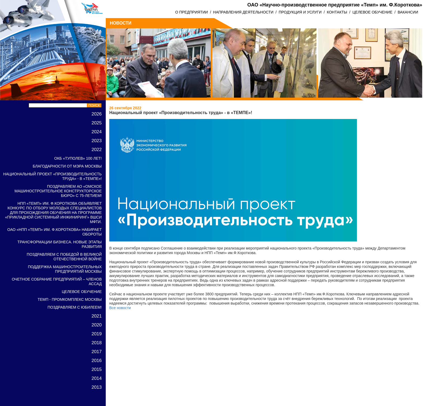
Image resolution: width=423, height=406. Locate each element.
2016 (96, 360)
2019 (96, 333)
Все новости (120, 308)
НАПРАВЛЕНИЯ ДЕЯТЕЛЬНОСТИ (243, 12)
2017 (96, 351)
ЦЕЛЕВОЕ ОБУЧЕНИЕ (372, 12)
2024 (96, 131)
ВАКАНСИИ (408, 12)
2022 (96, 149)
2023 (96, 140)
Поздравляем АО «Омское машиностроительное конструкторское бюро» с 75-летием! (58, 191)
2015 (96, 369)
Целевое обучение (82, 291)
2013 (96, 387)
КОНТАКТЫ (337, 12)
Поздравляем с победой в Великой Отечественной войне (64, 256)
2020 (96, 324)
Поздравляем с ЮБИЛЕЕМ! (74, 307)
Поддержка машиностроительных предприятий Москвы (65, 269)
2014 (96, 378)
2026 (96, 114)
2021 (96, 316)
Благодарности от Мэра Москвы (67, 166)
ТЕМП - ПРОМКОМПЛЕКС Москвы (70, 299)
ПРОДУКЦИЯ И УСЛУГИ (300, 12)
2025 (96, 122)
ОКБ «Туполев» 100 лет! (78, 158)
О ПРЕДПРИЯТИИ (191, 12)
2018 (96, 342)
